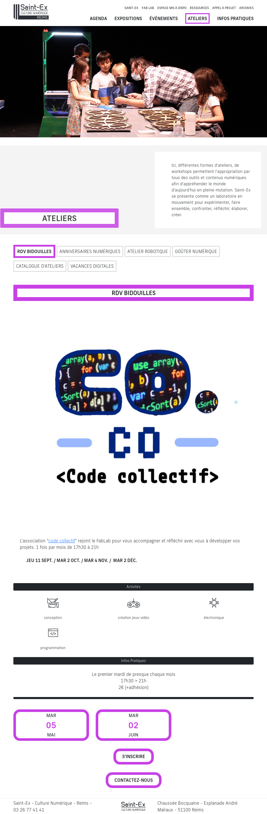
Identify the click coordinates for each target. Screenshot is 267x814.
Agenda (98, 18)
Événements (163, 18)
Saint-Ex (131, 8)
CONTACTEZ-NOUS (133, 780)
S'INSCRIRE (133, 756)
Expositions (128, 18)
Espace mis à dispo (171, 8)
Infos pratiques (235, 18)
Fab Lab (148, 8)
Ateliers (197, 18)
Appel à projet (224, 8)
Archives (246, 8)
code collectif (61, 540)
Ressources (199, 8)
